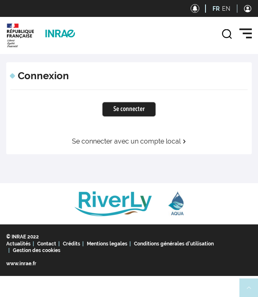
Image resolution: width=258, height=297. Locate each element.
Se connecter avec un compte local (129, 141)
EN (226, 8)
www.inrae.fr (21, 263)
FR (216, 8)
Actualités (18, 244)
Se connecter (129, 109)
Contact (46, 244)
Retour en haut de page (252, 291)
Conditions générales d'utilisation (174, 244)
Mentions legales (107, 244)
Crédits (71, 244)
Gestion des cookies (36, 250)
